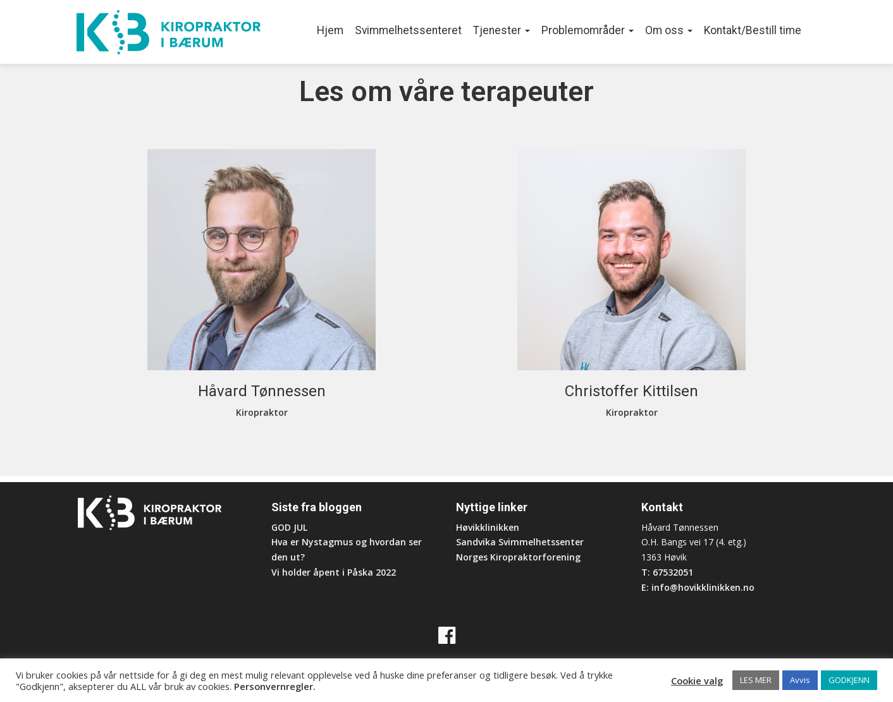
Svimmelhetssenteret (408, 30)
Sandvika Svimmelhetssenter (520, 542)
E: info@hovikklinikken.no (697, 587)
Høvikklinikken (487, 527)
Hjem (330, 30)
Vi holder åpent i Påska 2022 (333, 572)
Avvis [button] (800, 680)
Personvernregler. (275, 686)
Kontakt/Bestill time (752, 30)
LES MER (756, 680)
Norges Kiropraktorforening (518, 557)
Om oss (669, 30)
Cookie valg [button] (697, 680)
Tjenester (501, 30)
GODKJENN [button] (849, 680)
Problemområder (587, 30)
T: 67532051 (667, 572)
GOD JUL (289, 527)
